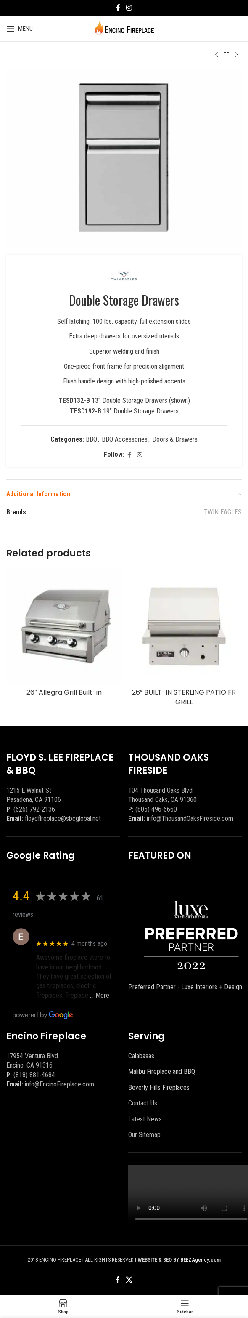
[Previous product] (216, 55)
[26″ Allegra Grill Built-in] (64, 626)
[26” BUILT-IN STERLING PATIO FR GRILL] (184, 626)
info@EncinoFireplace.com (59, 1084)
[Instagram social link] (129, 7)
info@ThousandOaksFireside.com (190, 819)
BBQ (91, 439)
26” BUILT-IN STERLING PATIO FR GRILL (184, 696)
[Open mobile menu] (19, 28)
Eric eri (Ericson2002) (66, 932)
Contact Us (142, 1103)
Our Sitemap (144, 1135)
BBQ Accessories (125, 439)
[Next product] (237, 55)
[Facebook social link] (118, 7)
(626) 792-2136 (34, 809)
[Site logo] (124, 28)
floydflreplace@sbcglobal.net (63, 819)
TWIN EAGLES (223, 512)
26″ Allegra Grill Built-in (64, 692)
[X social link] (129, 1279)
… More (99, 995)
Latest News (145, 1119)
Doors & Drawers (175, 439)
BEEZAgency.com (200, 1260)
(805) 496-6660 (156, 809)
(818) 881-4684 (34, 1075)
